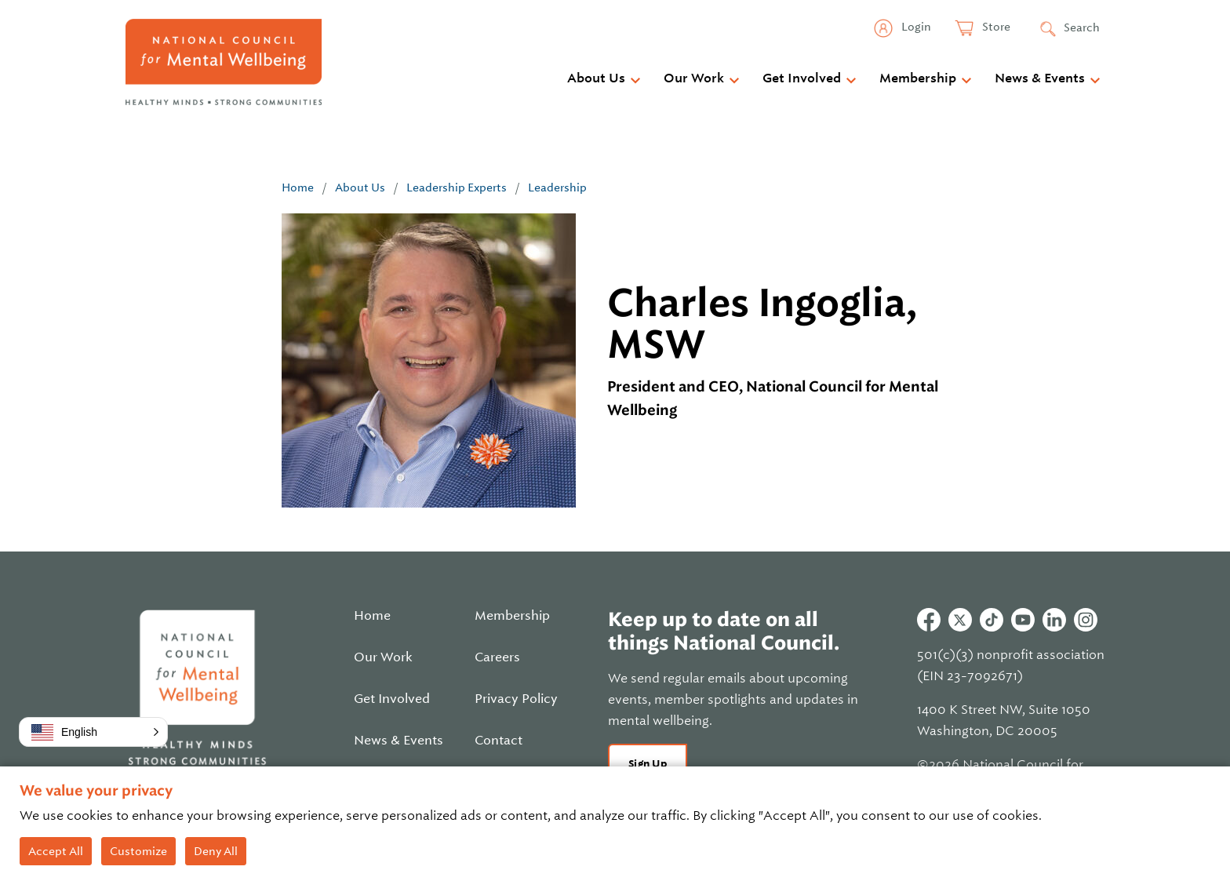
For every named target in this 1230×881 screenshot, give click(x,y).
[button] (93, 732)
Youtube (1023, 620)
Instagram (1085, 620)
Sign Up (647, 763)
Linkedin (1054, 620)
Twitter (960, 620)
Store (995, 27)
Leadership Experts (456, 187)
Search (1082, 27)
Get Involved (801, 78)
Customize (138, 851)
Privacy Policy (516, 699)
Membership (917, 78)
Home (298, 187)
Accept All (55, 851)
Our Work (694, 78)
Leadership (557, 187)
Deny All (216, 851)
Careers (497, 657)
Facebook (929, 620)
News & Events (1040, 78)
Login (915, 27)
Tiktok (991, 620)
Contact (498, 740)
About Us (596, 78)
